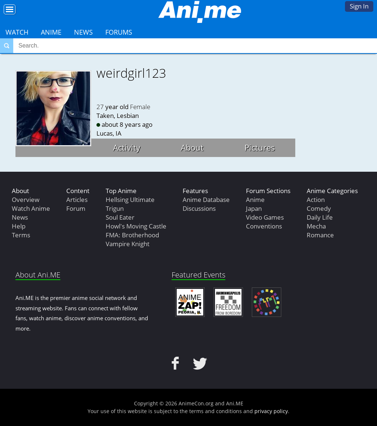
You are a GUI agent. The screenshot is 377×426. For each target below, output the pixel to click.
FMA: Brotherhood (132, 235)
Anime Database (206, 199)
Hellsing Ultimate (130, 199)
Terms (21, 235)
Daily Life (320, 217)
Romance (320, 235)
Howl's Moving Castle (136, 226)
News (83, 32)
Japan (254, 208)
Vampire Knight (127, 244)
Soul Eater (120, 217)
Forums (118, 32)
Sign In (359, 6)
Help (18, 226)
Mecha (316, 226)
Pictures (259, 147)
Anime (51, 32)
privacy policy (271, 411)
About (192, 147)
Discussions (199, 208)
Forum (75, 208)
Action (316, 199)
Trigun (115, 208)
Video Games (265, 217)
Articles (77, 199)
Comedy (319, 208)
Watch (17, 32)
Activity (126, 147)
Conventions (264, 226)
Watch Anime (31, 208)
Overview (25, 199)
